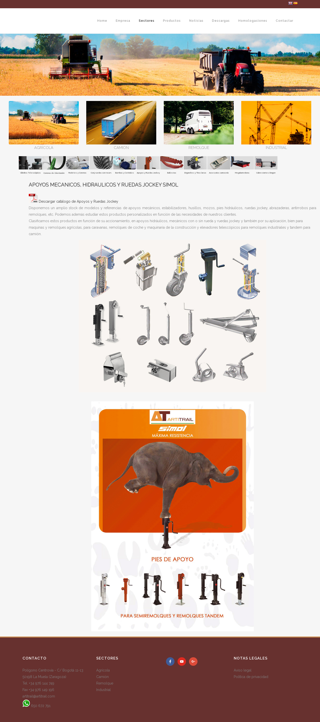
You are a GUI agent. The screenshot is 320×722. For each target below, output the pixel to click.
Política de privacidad (251, 677)
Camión (102, 677)
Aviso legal (243, 670)
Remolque (104, 683)
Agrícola (103, 670)
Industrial (103, 690)
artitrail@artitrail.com (38, 696)
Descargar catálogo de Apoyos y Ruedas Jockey (78, 201)
